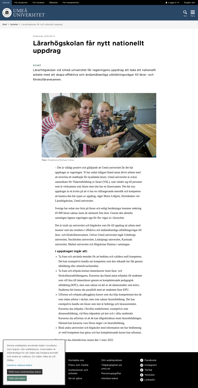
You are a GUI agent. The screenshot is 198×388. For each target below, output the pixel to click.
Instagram (148, 364)
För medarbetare (71, 2)
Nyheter (14, 24)
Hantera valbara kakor (19, 365)
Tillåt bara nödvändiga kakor (24, 371)
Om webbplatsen (111, 360)
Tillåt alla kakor (17, 378)
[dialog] (34, 362)
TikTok (146, 369)
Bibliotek (53, 2)
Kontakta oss (76, 360)
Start (4, 24)
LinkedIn (147, 379)
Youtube (147, 374)
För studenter (21, 2)
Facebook (148, 360)
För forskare (38, 2)
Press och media (78, 364)
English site (189, 2)
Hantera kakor (109, 378)
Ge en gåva (75, 378)
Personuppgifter (111, 373)
